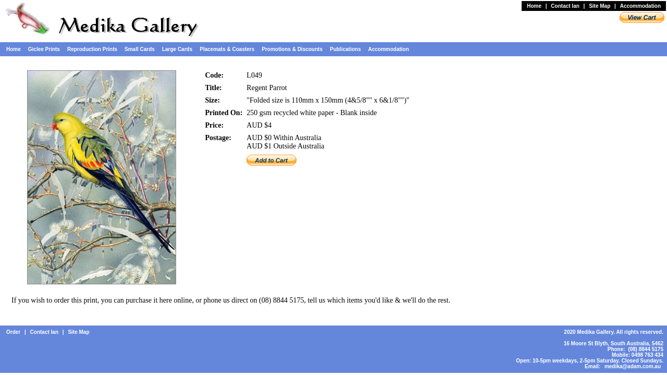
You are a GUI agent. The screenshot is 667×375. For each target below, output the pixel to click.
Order (13, 332)
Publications (345, 49)
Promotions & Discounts (292, 49)
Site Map (599, 6)
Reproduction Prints (92, 49)
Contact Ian (565, 6)
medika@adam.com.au (632, 366)
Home (534, 6)
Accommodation (640, 6)
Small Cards (140, 49)
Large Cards (177, 49)
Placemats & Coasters (227, 49)
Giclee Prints (44, 49)
